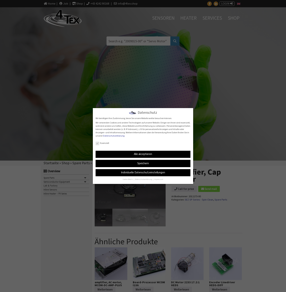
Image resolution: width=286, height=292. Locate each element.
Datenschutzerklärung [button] (143, 179)
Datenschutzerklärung (113, 135)
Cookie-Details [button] (128, 179)
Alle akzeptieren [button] (143, 154)
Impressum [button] (158, 179)
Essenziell (102, 142)
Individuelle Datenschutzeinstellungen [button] (143, 172)
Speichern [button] (143, 163)
